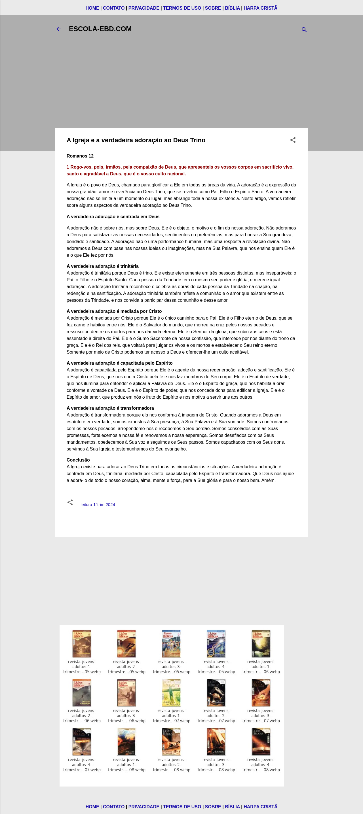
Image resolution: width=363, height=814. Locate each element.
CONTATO (113, 8)
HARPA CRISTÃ (260, 8)
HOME (92, 8)
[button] (293, 141)
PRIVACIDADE (143, 8)
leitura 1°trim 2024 (98, 504)
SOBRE (213, 8)
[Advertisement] (181, 84)
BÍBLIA (232, 8)
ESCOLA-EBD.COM (100, 29)
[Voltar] (59, 29)
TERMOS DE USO (182, 8)
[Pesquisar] (304, 30)
